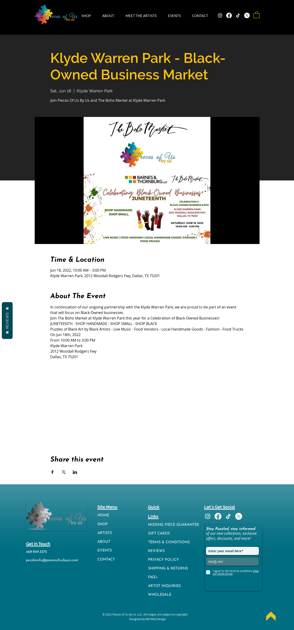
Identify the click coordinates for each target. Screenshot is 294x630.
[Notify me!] (232, 561)
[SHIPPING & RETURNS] (174, 569)
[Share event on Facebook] (52, 472)
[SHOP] (106, 524)
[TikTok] (238, 15)
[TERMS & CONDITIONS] (174, 542)
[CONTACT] (106, 560)
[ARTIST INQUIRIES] (174, 586)
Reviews (7, 320)
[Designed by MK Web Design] (147, 619)
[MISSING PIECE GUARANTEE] (174, 525)
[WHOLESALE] (174, 595)
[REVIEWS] (174, 551)
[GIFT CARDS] (174, 534)
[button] (88, 16)
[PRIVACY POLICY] (174, 560)
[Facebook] (229, 15)
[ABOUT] (106, 542)
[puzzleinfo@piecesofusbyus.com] (52, 560)
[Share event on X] (64, 472)
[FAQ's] (174, 577)
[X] (247, 15)
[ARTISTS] (106, 533)
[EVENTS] (106, 551)
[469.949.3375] (37, 552)
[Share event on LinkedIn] (75, 472)
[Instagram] (220, 15)
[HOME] (106, 515)
